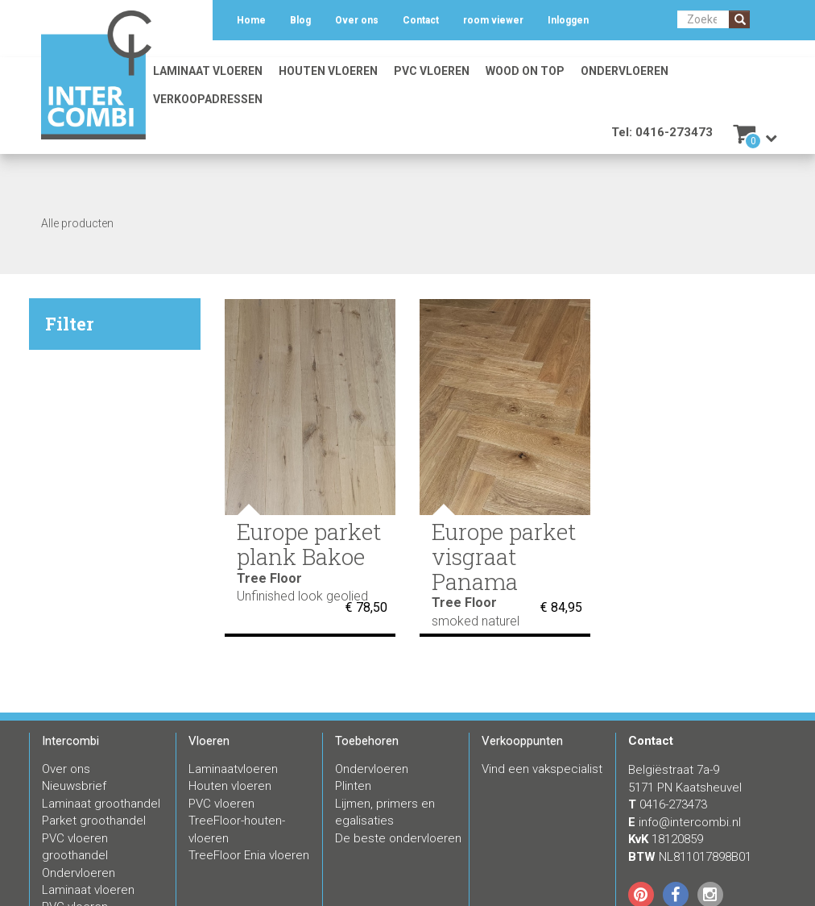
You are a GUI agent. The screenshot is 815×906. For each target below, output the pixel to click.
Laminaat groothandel (101, 803)
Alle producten (77, 223)
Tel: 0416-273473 (662, 132)
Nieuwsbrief (74, 786)
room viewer (493, 20)
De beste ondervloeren (398, 838)
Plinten (353, 786)
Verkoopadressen (208, 99)
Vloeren (209, 741)
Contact (421, 20)
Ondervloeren (624, 70)
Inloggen (568, 20)
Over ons (357, 20)
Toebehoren (367, 741)
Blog (300, 20)
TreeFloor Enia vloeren (248, 855)
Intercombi (70, 741)
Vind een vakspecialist (542, 769)
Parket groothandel (94, 820)
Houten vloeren (328, 70)
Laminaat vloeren (208, 70)
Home (251, 20)
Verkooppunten (522, 741)
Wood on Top (525, 70)
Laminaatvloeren (233, 769)
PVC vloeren (432, 70)
